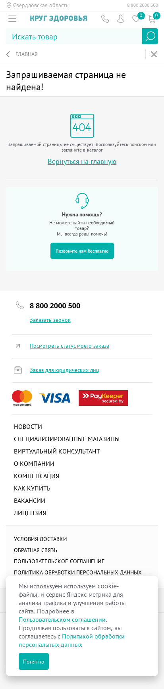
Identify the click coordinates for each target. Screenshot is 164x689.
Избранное (136, 18)
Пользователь (120, 18)
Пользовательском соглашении (62, 619)
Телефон (105, 18)
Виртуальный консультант (57, 451)
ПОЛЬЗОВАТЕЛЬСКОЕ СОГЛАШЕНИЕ (59, 561)
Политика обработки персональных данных (78, 572)
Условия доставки (40, 539)
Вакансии (29, 500)
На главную (154, 54)
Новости (28, 426)
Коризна (151, 18)
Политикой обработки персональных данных (72, 640)
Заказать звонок (50, 319)
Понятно (33, 661)
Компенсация (36, 475)
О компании (34, 463)
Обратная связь (35, 550)
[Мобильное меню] (12, 18)
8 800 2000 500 (142, 5)
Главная (26, 54)
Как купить (32, 488)
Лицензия (30, 512)
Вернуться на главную (82, 161)
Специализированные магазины (67, 438)
